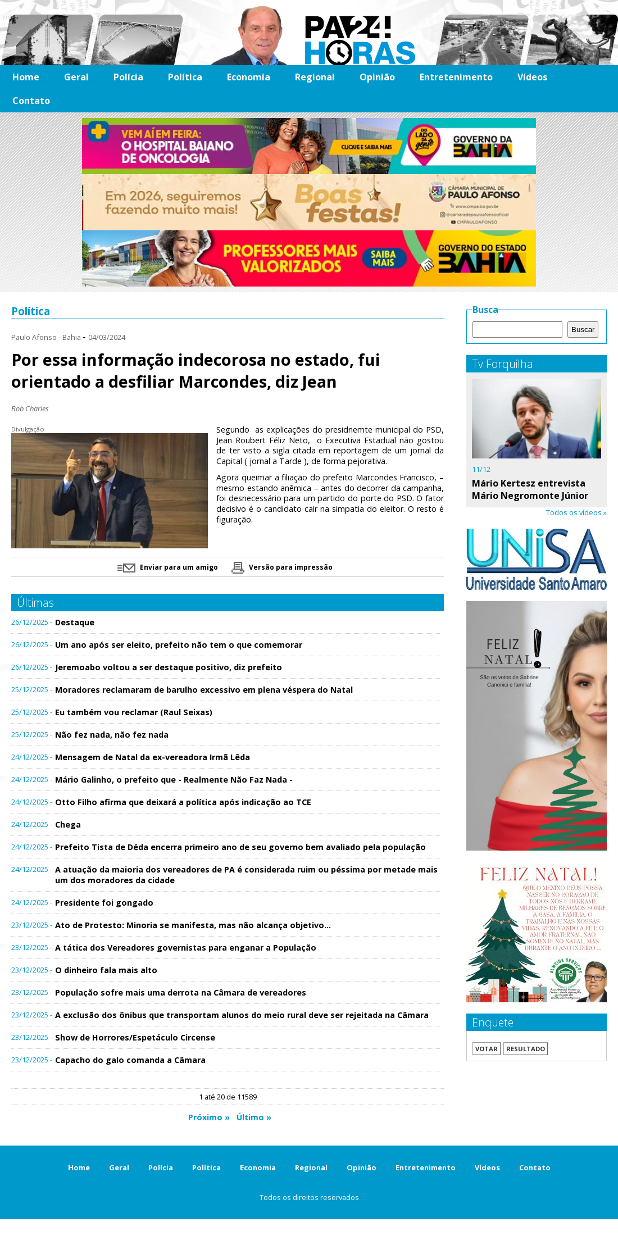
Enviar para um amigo (167, 567)
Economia (248, 77)
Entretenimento (456, 77)
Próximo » (209, 1117)
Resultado (525, 1048)
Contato (31, 100)
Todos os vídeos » (576, 512)
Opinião (377, 77)
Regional (315, 77)
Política (185, 77)
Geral (76, 77)
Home (25, 77)
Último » (254, 1117)
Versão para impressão (282, 567)
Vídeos (532, 77)
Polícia (128, 77)
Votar (486, 1048)
